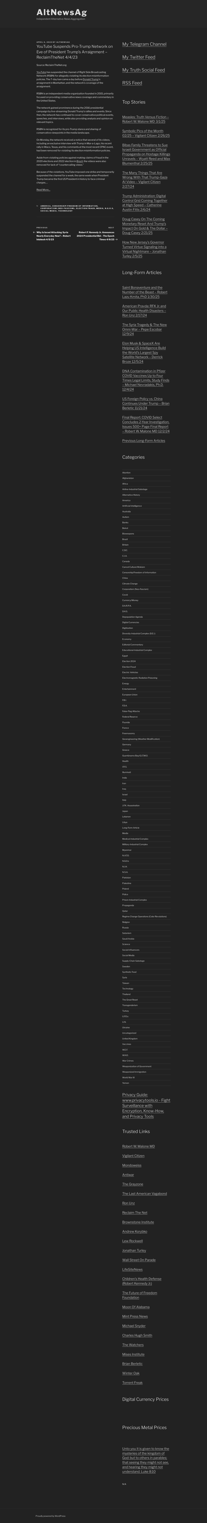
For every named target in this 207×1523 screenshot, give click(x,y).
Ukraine (126, 1027)
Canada (126, 561)
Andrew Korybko (134, 1231)
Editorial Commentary (132, 644)
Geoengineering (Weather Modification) (141, 739)
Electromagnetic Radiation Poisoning (139, 678)
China (125, 578)
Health (125, 761)
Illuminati (126, 772)
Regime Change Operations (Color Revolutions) (144, 916)
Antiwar (128, 1175)
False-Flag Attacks (131, 711)
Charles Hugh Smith (137, 1335)
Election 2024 (129, 661)
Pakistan (126, 877)
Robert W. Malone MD (138, 1146)
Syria (124, 977)
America (46, 206)
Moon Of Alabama (136, 1307)
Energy (125, 683)
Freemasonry (128, 733)
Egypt (125, 655)
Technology (65, 211)
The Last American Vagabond (144, 1193)
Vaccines (126, 1044)
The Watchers (133, 1345)
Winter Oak (130, 1373)
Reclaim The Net (134, 1212)
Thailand (126, 994)
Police (125, 894)
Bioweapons (128, 533)
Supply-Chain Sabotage (133, 961)
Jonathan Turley (134, 1250)
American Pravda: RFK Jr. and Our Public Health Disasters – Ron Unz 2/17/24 (144, 310)
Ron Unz (128, 1203)
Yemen (125, 1083)
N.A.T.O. (125, 855)
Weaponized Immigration (134, 1072)
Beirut (125, 528)
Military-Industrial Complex (135, 844)
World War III (128, 1077)
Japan (125, 811)
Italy (124, 800)
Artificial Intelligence (132, 506)
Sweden (126, 966)
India (124, 777)
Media (100, 208)
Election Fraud (85, 208)
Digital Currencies (130, 622)
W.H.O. (125, 1055)
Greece (125, 750)
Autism (125, 517)
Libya (124, 822)
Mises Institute (133, 1354)
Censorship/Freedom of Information (75, 206)
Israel (124, 794)
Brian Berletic (132, 1364)
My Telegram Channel (144, 44)
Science (126, 944)
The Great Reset (130, 999)
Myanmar (126, 850)
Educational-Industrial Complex (137, 650)
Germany (126, 744)
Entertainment (129, 689)
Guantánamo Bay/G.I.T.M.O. (135, 755)
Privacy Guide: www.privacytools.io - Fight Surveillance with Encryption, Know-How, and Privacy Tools (146, 1105)
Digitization (127, 628)
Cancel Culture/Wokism (133, 567)
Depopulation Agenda (132, 617)
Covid (125, 594)
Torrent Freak (132, 1383)
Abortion (126, 472)
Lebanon (126, 816)
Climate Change (130, 583)
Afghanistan (128, 478)
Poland (125, 888)
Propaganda (128, 905)
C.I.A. (124, 556)
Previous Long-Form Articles (143, 441)
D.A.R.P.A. (126, 605)
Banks (125, 522)
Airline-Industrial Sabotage (134, 489)
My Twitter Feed (138, 57)
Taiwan (125, 983)
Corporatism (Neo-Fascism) (58, 208)
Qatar (125, 911)
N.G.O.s (109, 208)
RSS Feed (132, 82)
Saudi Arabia (128, 938)
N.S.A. (125, 872)
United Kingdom (130, 1038)
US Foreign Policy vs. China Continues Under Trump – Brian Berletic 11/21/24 (145, 403)
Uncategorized (129, 1033)
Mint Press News (135, 1316)
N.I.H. (124, 866)
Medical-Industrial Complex (135, 839)
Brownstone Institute (138, 1222)
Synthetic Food (129, 972)
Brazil (80, 161)
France (125, 728)
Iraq (124, 789)
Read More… (43, 189)
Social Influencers (130, 950)
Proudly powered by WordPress (50, 1516)
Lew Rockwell (132, 1241)
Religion (126, 922)
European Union (129, 694)
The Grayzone (132, 1184)
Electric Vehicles (130, 672)
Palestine (126, 883)
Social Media (49, 211)
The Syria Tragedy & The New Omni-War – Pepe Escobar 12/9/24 (144, 329)
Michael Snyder (134, 1326)
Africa (125, 483)
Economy (126, 639)
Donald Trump (91, 79)
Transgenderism (130, 1005)
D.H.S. (125, 611)
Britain (125, 544)
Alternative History (131, 495)
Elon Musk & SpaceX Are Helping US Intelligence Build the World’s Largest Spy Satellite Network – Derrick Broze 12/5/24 (144, 352)
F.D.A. (124, 705)
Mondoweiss (131, 1165)
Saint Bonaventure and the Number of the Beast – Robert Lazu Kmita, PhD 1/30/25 (144, 292)
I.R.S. (124, 766)
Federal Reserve (130, 716)
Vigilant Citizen (133, 1156)
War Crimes (128, 1060)
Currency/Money (130, 600)
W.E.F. (125, 1049)
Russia (125, 927)
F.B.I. (124, 700)
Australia (126, 511)
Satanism (126, 933)
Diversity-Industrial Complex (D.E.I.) (138, 633)
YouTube (41, 72)
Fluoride (126, 722)
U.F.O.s (125, 1016)
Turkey (125, 1011)
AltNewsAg (62, 12)
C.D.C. (125, 550)
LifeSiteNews (132, 1269)
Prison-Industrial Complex (134, 900)
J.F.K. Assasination (130, 805)
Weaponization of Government (136, 1066)
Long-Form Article (130, 827)
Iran (124, 783)
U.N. (124, 1022)
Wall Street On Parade (139, 1260)
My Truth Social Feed (143, 70)
